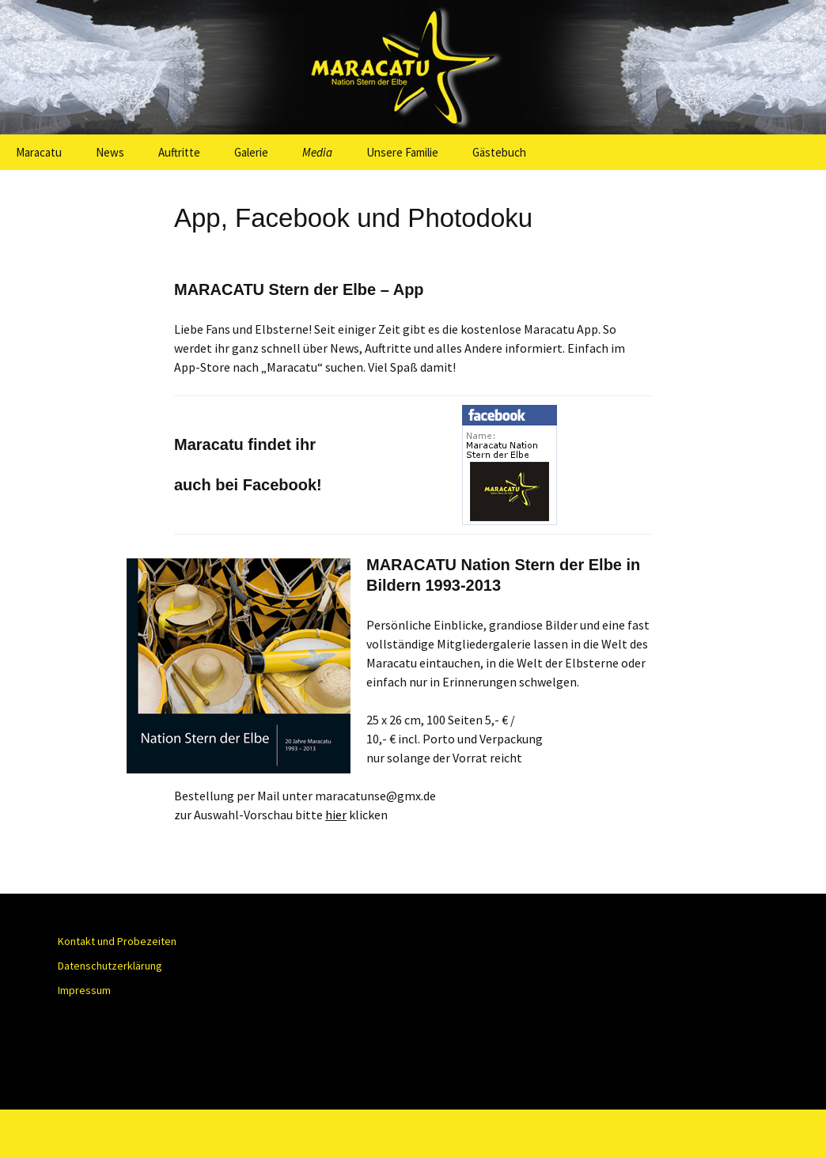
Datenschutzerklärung (110, 965)
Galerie (251, 152)
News (110, 152)
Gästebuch (499, 152)
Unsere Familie (402, 152)
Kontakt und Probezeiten (117, 941)
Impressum (84, 990)
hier (336, 814)
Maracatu (39, 152)
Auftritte (179, 152)
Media (317, 152)
